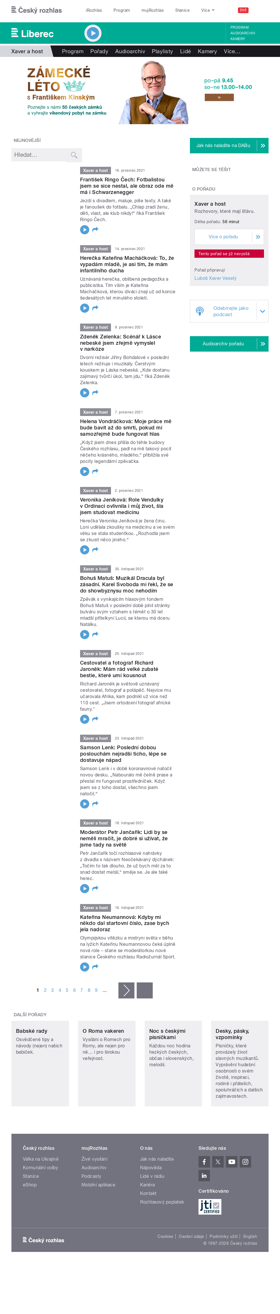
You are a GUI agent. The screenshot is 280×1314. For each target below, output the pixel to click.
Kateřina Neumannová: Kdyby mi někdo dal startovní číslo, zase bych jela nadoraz (124, 923)
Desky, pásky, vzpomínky (232, 1061)
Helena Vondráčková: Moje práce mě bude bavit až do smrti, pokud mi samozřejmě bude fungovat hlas (126, 427)
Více (232, 51)
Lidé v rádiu (152, 1203)
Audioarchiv (243, 33)
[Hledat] (261, 10)
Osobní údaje (191, 1263)
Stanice (182, 10)
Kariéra (147, 1212)
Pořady (99, 51)
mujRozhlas (153, 10)
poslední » (145, 990)
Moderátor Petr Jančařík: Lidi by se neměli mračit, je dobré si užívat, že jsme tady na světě (124, 838)
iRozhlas (94, 10)
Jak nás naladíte (157, 1186)
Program (122, 10)
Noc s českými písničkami (167, 1061)
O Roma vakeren (103, 1058)
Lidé (185, 51)
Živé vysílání (94, 1186)
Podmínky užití (224, 1263)
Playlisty (162, 51)
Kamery (238, 39)
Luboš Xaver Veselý (215, 317)
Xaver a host (210, 243)
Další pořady (30, 1014)
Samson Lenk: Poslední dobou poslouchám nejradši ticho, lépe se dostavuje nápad (123, 753)
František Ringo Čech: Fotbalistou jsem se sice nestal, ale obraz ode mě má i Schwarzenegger (127, 186)
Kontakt (148, 1220)
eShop (30, 1212)
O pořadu (204, 189)
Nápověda (151, 1195)
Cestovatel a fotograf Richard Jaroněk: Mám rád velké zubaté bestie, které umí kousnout (119, 669)
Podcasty (92, 1203)
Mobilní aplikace (99, 1212)
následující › (126, 990)
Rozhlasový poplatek (162, 1229)
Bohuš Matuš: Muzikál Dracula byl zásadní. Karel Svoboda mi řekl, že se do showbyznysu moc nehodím (126, 584)
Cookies (165, 1263)
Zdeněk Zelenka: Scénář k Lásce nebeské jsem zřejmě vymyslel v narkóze (120, 343)
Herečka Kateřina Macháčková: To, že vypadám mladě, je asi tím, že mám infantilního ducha (127, 264)
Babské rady (31, 1058)
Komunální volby (40, 1195)
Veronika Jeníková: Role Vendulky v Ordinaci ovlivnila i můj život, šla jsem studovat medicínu (122, 506)
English (250, 1263)
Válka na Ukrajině (41, 1186)
